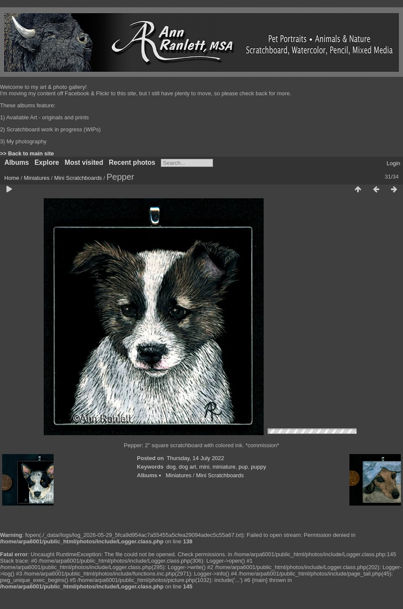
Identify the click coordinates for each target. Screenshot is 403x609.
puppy (258, 467)
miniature (224, 467)
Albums (16, 162)
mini (204, 467)
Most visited (84, 162)
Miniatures (37, 178)
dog (171, 467)
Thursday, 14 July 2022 (195, 458)
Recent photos (132, 162)
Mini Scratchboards (78, 178)
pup (243, 467)
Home (11, 178)
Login (393, 163)
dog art (187, 467)
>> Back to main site (27, 153)
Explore (46, 162)
